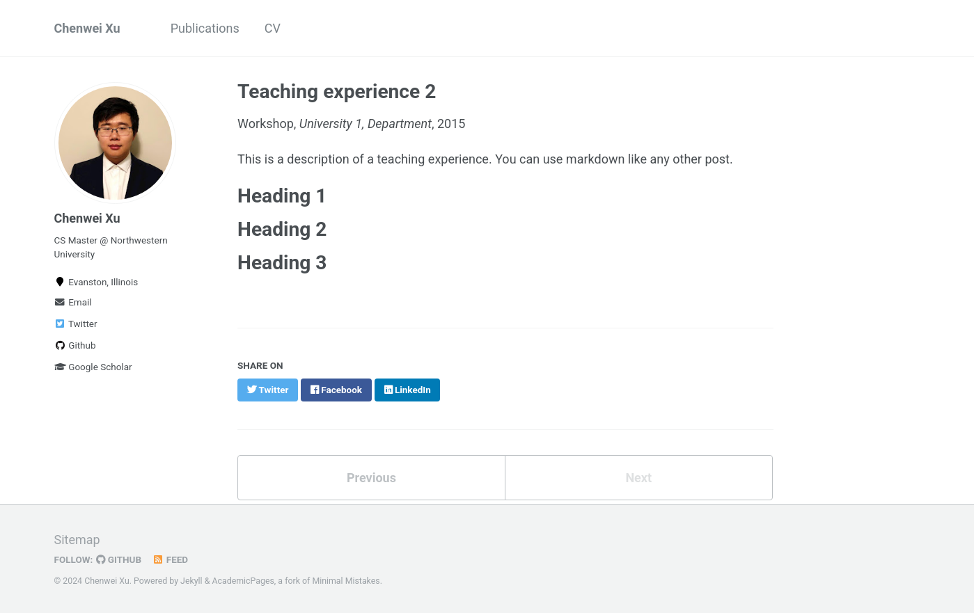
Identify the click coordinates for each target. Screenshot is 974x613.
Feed (170, 559)
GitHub (118, 559)
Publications (205, 28)
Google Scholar (93, 366)
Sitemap (77, 539)
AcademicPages (243, 581)
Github (75, 345)
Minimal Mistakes (345, 581)
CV (273, 28)
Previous (371, 477)
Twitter (75, 323)
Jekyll (191, 581)
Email (73, 302)
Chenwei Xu (87, 28)
